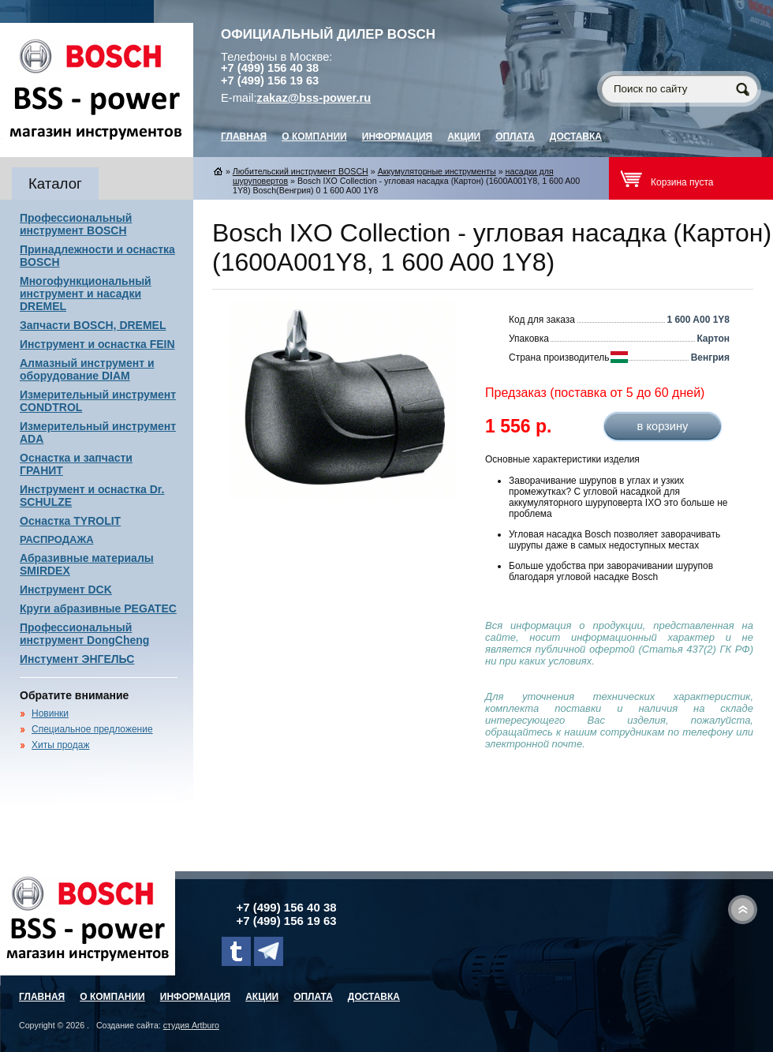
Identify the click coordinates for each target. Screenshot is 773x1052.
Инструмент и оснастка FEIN (97, 344)
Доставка (576, 136)
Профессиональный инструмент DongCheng (84, 633)
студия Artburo (191, 1025)
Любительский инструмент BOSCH (300, 171)
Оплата (515, 136)
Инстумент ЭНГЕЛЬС (77, 659)
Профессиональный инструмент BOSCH (76, 224)
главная (244, 136)
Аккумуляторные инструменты (437, 171)
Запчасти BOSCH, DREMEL (93, 325)
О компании (314, 136)
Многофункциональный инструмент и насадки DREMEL (85, 294)
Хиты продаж (60, 745)
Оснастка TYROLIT (70, 521)
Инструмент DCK (66, 589)
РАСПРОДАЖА (57, 539)
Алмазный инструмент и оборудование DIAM (87, 369)
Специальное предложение (92, 729)
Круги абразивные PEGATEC (98, 608)
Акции (463, 136)
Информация (397, 136)
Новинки (50, 713)
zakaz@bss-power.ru (314, 98)
